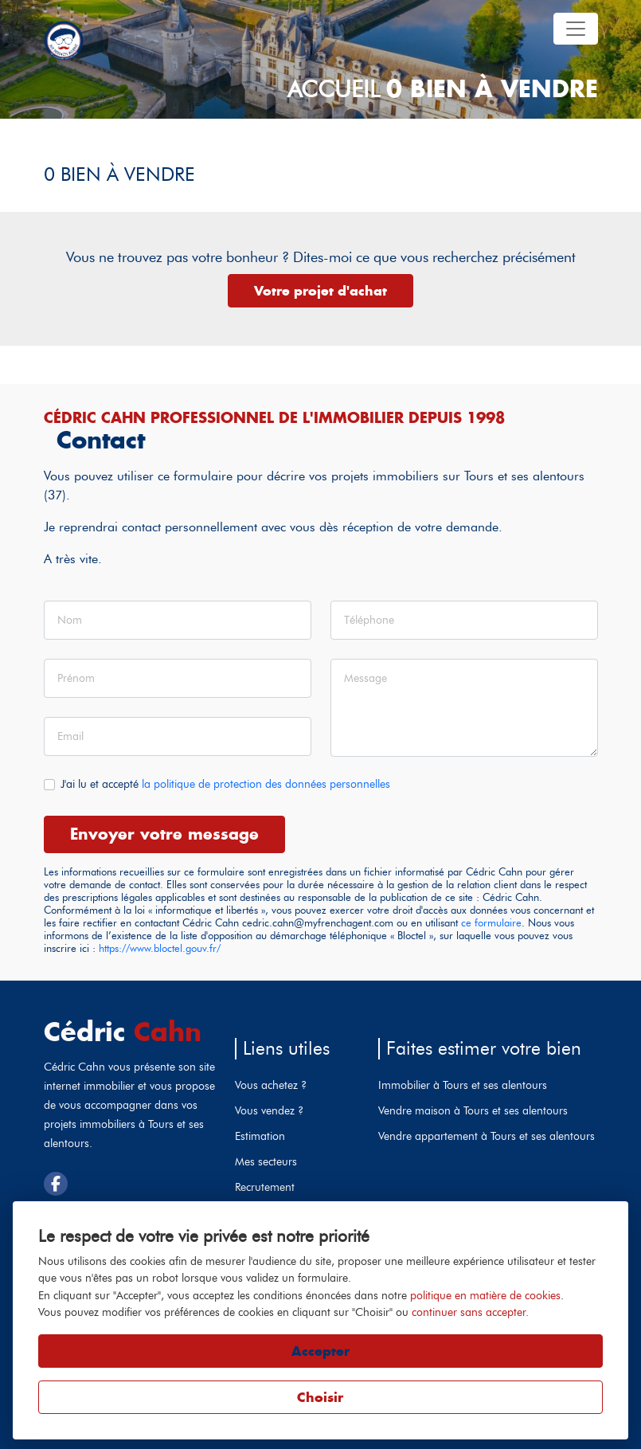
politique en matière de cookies (485, 1295)
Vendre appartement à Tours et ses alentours (486, 1136)
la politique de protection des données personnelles (266, 784)
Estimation (260, 1136)
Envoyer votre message (164, 834)
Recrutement (265, 1187)
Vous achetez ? (271, 1085)
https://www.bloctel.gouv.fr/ (160, 948)
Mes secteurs (266, 1161)
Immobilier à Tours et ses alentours (462, 1085)
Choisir (320, 1397)
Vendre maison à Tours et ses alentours (473, 1110)
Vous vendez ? (269, 1110)
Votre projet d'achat (320, 291)
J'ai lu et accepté (225, 784)
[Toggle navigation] (575, 29)
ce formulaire (491, 923)
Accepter (320, 1351)
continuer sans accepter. (470, 1312)
